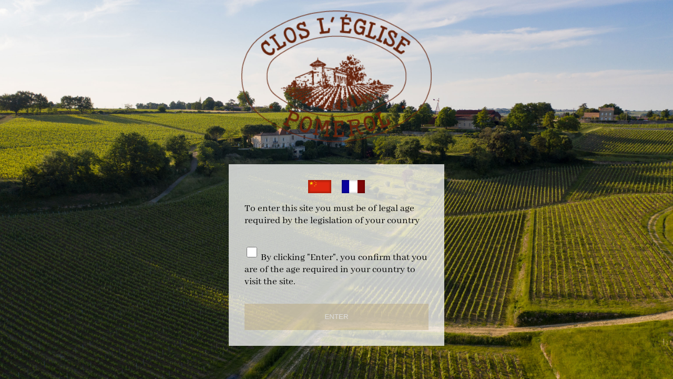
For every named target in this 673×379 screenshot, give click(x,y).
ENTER (336, 317)
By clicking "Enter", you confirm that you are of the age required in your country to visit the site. (335, 270)
